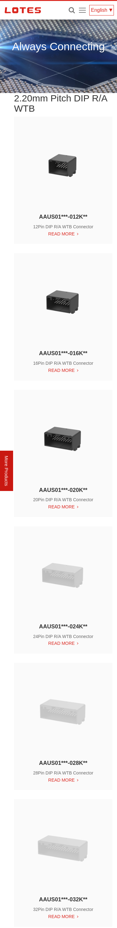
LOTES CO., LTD (23, 10)
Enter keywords (71, 10)
